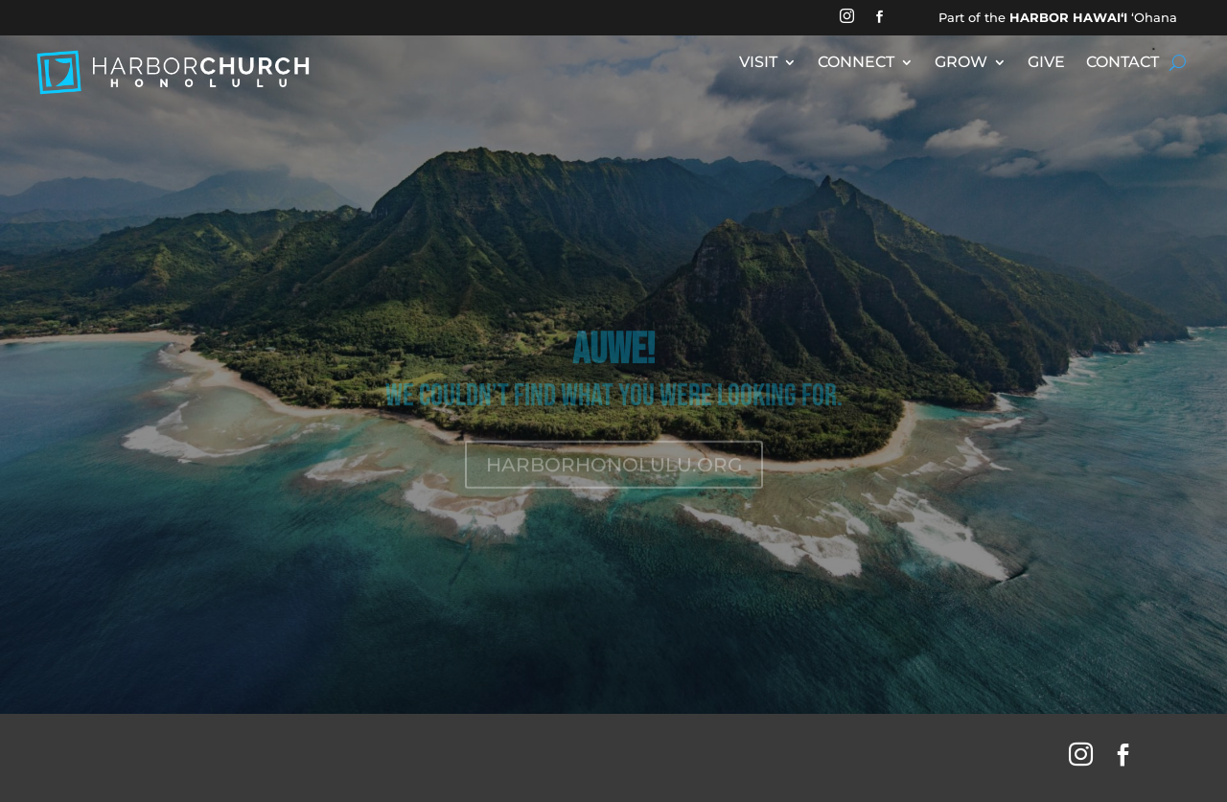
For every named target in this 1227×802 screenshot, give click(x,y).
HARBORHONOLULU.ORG (614, 478)
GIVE (1046, 63)
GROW (961, 63)
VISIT (758, 63)
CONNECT (856, 63)
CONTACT (1122, 63)
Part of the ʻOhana (1057, 17)
